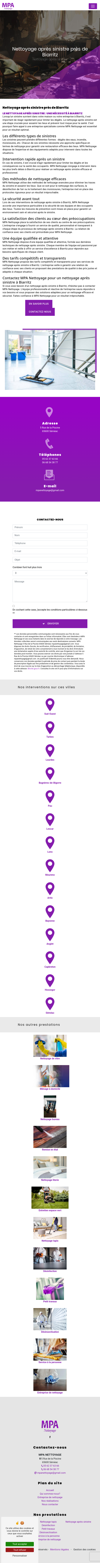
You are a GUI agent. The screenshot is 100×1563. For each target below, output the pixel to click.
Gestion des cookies (84, 1549)
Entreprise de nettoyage (50, 1497)
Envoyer (53, 608)
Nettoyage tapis (48, 1521)
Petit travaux (48, 1528)
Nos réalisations (49, 1500)
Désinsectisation (48, 1532)
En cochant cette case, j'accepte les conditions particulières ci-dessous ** (50, 597)
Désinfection (48, 1525)
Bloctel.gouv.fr (34, 654)
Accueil (50, 1490)
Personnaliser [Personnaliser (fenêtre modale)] (19, 1555)
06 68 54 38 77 (50, 462)
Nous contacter (50, 1504)
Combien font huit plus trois (27, 552)
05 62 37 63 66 (50, 459)
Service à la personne (48, 1536)
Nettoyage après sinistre (78, 1521)
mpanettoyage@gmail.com (50, 1472)
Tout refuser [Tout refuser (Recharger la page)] (19, 1550)
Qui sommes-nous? (50, 1493)
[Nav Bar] (93, 6)
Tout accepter (19, 1544)
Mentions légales (60, 1549)
